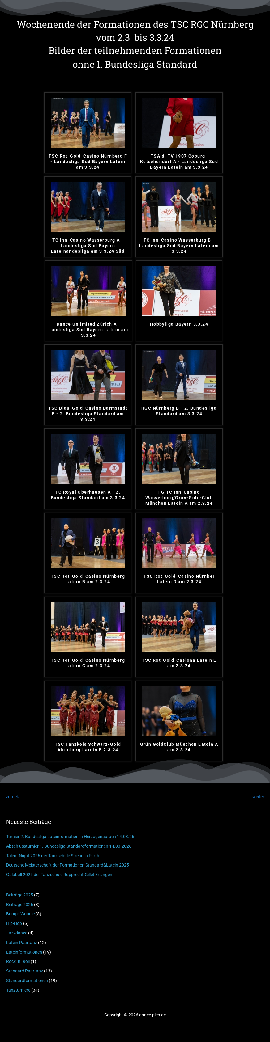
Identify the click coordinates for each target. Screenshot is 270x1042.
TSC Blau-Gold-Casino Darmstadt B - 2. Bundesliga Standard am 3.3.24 (88, 414)
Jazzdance (16, 932)
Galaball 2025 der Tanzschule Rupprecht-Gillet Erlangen (59, 874)
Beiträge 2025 (19, 894)
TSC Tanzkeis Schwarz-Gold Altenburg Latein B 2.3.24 (88, 747)
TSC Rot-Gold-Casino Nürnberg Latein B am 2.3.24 (88, 579)
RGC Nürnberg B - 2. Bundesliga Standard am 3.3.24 (179, 411)
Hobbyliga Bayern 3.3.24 (179, 324)
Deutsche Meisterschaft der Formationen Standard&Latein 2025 (67, 865)
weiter (260, 796)
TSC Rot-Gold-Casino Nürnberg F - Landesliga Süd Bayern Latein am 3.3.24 (88, 162)
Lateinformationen (24, 952)
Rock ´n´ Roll (18, 961)
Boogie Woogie (20, 913)
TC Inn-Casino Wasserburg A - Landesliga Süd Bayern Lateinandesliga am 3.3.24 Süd (88, 246)
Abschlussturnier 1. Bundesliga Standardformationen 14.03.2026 (68, 846)
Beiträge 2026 (19, 904)
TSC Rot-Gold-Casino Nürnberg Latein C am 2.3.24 (88, 663)
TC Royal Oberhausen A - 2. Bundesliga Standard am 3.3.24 (88, 495)
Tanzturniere (18, 990)
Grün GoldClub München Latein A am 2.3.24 (179, 747)
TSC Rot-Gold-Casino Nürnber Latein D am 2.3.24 (179, 579)
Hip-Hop (14, 923)
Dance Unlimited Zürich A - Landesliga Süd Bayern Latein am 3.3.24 (88, 330)
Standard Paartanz (24, 970)
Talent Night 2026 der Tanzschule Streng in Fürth (52, 855)
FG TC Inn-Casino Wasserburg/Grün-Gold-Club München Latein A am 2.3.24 (179, 498)
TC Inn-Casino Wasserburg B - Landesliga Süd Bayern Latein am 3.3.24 (179, 246)
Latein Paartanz (21, 942)
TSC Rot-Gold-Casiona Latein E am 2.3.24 (179, 663)
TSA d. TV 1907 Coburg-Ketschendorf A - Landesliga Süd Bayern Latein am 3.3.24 (179, 162)
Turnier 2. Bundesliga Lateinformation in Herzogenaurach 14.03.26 (70, 836)
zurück (10, 796)
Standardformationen (27, 980)
